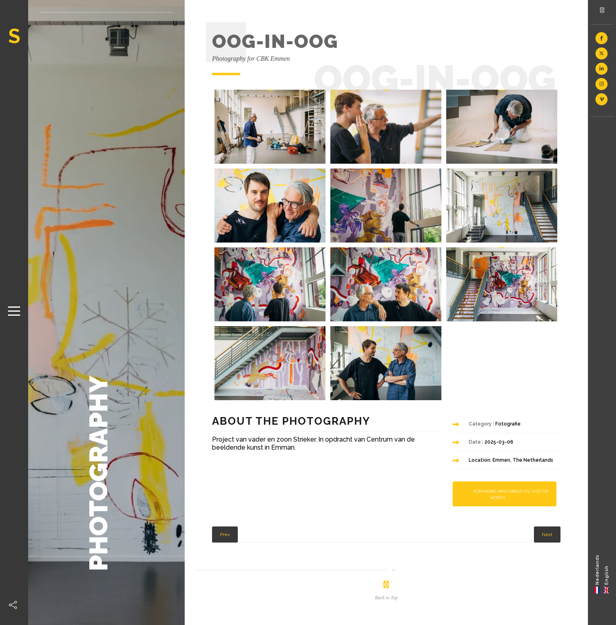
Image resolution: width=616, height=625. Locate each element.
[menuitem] (597, 573)
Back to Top (386, 597)
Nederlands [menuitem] (597, 569)
